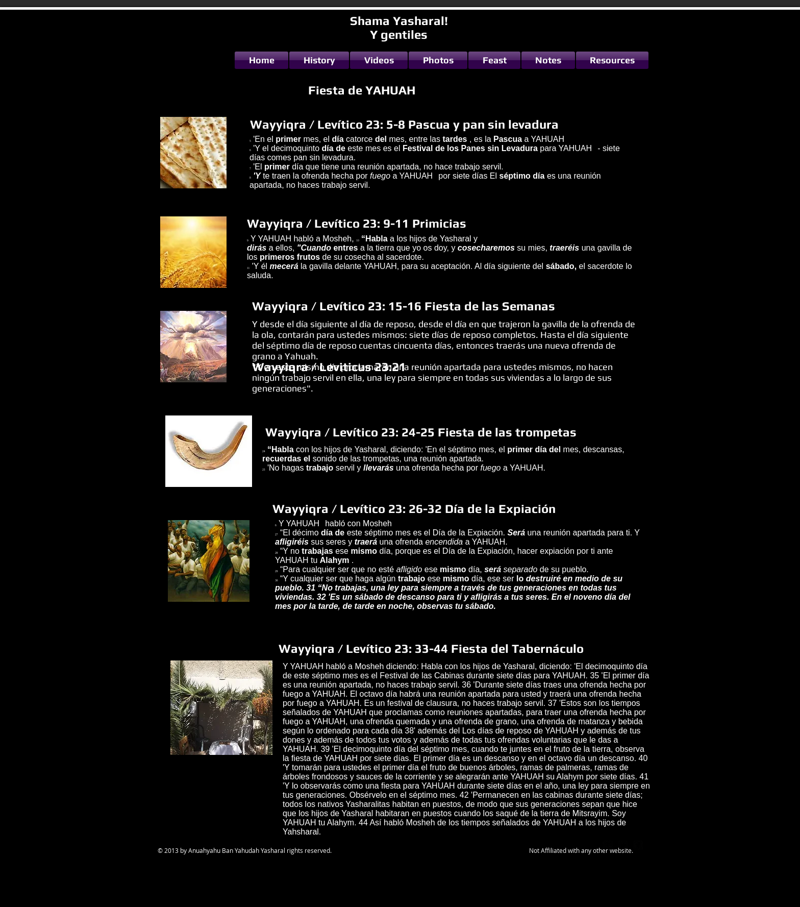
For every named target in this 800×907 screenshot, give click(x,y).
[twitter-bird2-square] (623, 845)
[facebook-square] (638, 845)
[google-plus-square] (608, 845)
